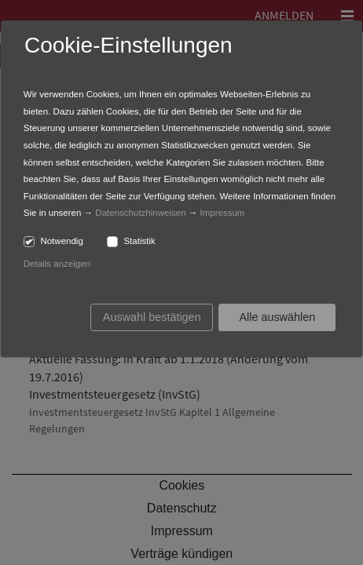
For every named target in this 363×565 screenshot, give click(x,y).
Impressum (222, 212)
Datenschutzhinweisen (140, 212)
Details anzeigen (57, 263)
